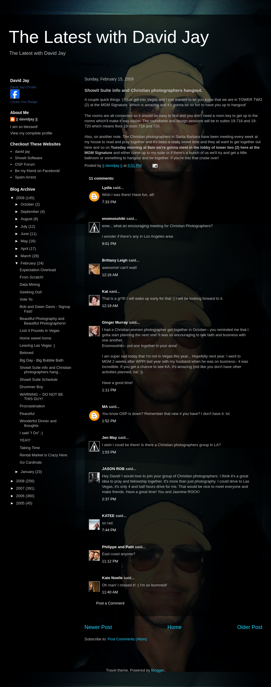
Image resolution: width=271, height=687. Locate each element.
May (25, 241)
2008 (21, 481)
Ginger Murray (115, 322)
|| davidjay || (27, 119)
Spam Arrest (25, 177)
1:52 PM (109, 421)
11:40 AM (110, 592)
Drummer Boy (31, 387)
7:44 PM (109, 530)
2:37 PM (109, 499)
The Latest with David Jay (109, 37)
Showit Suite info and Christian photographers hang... (45, 369)
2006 (21, 496)
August (27, 219)
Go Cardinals (31, 462)
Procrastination (32, 406)
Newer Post (98, 627)
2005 (21, 503)
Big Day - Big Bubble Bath (41, 360)
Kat (105, 291)
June (25, 234)
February (29, 263)
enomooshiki (113, 218)
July (25, 226)
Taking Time (30, 448)
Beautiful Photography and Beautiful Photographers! (43, 320)
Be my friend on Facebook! (37, 171)
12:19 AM (110, 306)
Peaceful (27, 413)
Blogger (157, 670)
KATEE (108, 516)
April (25, 248)
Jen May (109, 437)
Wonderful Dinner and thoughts (38, 423)
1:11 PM (109, 390)
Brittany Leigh (114, 260)
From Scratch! (31, 277)
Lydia (107, 187)
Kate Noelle (112, 578)
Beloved (26, 352)
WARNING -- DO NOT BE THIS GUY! (41, 396)
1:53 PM (109, 452)
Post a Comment (110, 603)
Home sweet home (35, 338)
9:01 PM (109, 243)
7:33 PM (109, 202)
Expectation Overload (38, 270)
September (30, 211)
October (28, 204)
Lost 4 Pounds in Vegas (39, 330)
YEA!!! (25, 440)
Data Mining (30, 284)
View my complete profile (31, 133)
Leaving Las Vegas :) (37, 345)
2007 (21, 488)
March (26, 256)
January (28, 471)
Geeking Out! (31, 292)
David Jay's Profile (23, 87)
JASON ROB (113, 469)
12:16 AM (110, 275)
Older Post (249, 627)
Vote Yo (26, 299)
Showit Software (28, 158)
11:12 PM (110, 561)
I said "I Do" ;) (31, 433)
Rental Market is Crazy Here (43, 455)
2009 (21, 198)
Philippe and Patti (118, 547)
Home (175, 627)
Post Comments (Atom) (127, 639)
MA (105, 406)
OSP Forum (25, 164)
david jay (22, 151)
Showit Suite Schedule (38, 379)
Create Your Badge (23, 102)
